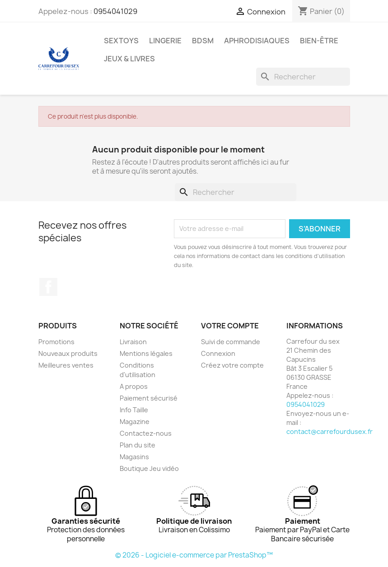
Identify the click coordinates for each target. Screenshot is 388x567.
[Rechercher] (303, 77)
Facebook (48, 287)
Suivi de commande (230, 341)
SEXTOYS (121, 41)
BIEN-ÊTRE (319, 41)
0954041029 (115, 11)
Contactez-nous (146, 433)
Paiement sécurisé (149, 398)
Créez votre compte (232, 365)
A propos (134, 386)
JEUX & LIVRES (129, 59)
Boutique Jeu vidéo (149, 468)
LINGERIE (165, 41)
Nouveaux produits (68, 353)
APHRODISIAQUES (257, 41)
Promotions (56, 341)
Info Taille (134, 410)
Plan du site (137, 445)
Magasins (134, 456)
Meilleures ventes (65, 365)
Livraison (133, 341)
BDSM (203, 41)
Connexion (218, 353)
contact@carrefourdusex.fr (329, 431)
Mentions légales (146, 353)
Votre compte (230, 326)
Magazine (135, 421)
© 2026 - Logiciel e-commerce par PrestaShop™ (194, 555)
